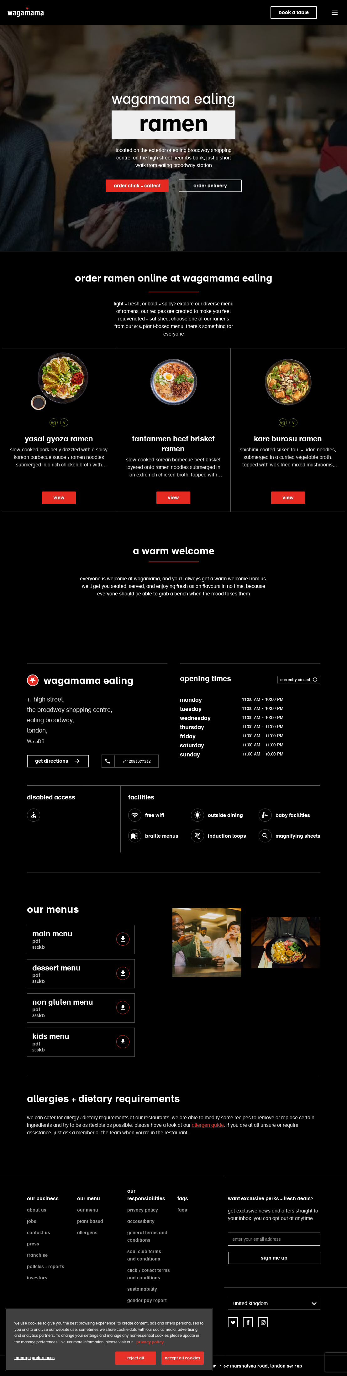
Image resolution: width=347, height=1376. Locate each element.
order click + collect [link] (137, 186)
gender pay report (147, 1300)
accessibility (141, 1221)
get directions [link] (58, 761)
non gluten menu (80, 1008)
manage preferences (34, 1357)
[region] (109, 1339)
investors (37, 1277)
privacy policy (142, 1209)
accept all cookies (182, 1358)
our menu (87, 1209)
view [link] (59, 498)
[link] (233, 1322)
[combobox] (274, 1304)
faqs (182, 1209)
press (33, 1243)
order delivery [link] (210, 186)
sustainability (142, 1289)
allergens (87, 1232)
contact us (38, 1232)
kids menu (80, 1042)
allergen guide (208, 1125)
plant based (90, 1221)
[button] (334, 13)
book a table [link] (294, 12)
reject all (135, 1358)
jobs (31, 1221)
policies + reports (45, 1266)
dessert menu (80, 973)
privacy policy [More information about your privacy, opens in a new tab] (150, 1342)
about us (36, 1209)
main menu (80, 939)
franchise (37, 1255)
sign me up (274, 1258)
